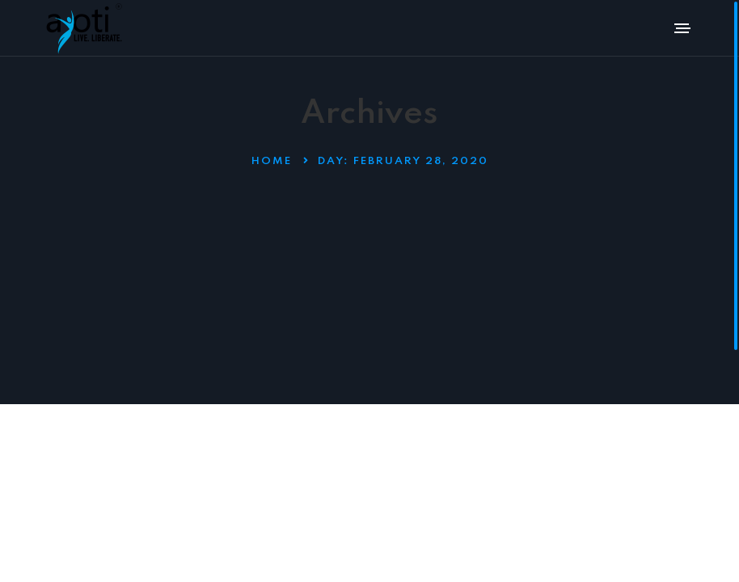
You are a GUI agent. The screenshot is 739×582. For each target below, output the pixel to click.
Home (271, 161)
